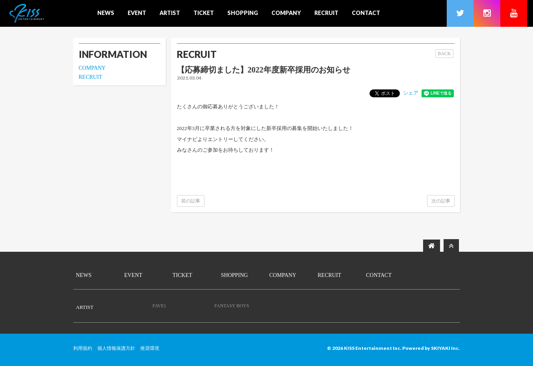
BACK (444, 53)
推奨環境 (149, 348)
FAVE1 (159, 305)
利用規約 (82, 348)
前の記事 (190, 201)
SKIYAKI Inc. (445, 348)
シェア (410, 93)
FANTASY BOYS (231, 305)
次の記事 (440, 201)
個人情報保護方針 (116, 348)
